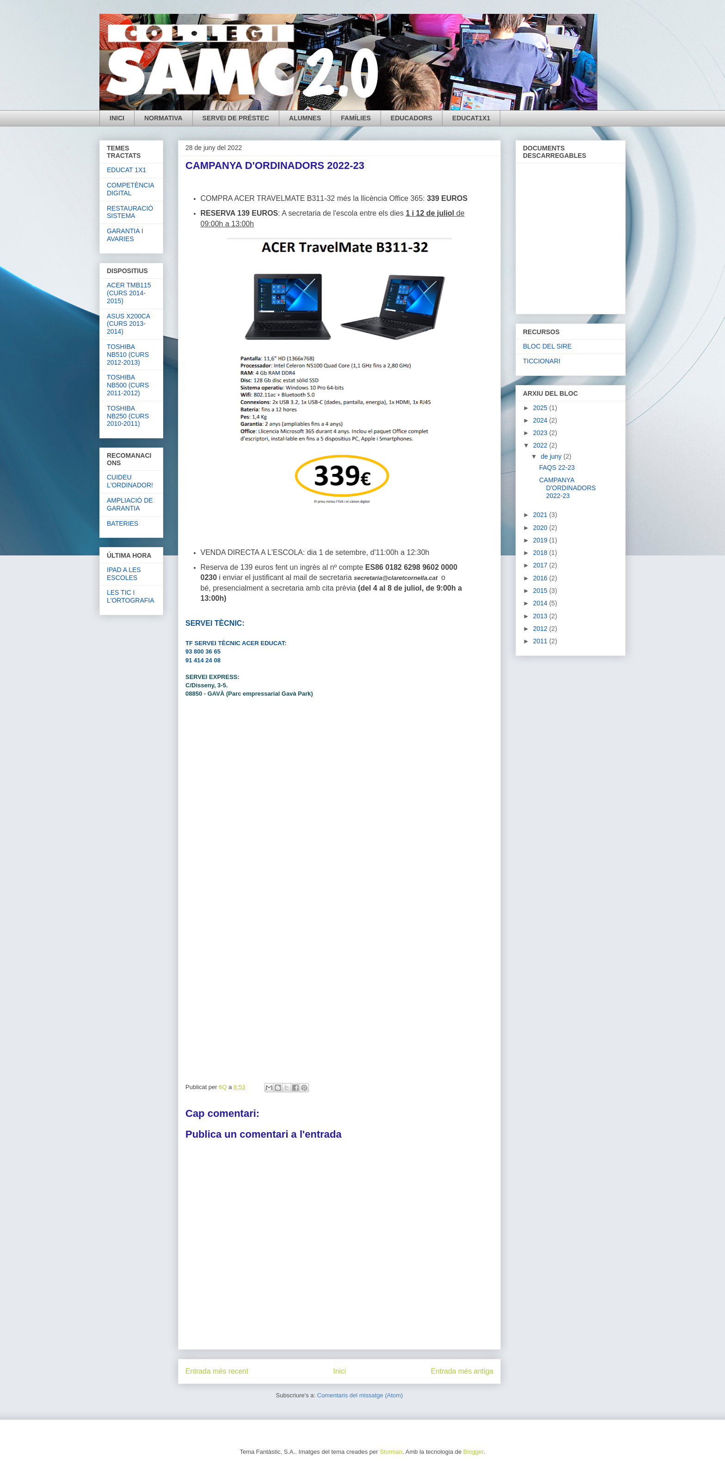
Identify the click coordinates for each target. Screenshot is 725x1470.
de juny (552, 456)
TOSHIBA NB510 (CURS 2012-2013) (128, 354)
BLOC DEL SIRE (547, 346)
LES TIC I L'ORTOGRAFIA (130, 596)
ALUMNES (305, 118)
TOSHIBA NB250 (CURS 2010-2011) (128, 416)
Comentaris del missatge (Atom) (360, 1395)
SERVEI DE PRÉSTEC (236, 118)
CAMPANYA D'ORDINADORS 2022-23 (567, 487)
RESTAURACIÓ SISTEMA (130, 212)
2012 (541, 628)
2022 (541, 445)
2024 (541, 420)
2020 (541, 527)
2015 (541, 590)
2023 (541, 432)
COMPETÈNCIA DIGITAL (130, 189)
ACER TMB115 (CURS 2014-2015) (129, 293)
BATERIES (122, 523)
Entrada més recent (216, 1371)
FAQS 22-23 (557, 467)
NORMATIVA (163, 118)
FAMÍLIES (356, 118)
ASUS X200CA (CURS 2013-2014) (128, 324)
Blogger (473, 1451)
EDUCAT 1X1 (126, 170)
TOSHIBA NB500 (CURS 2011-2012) (128, 385)
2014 (541, 603)
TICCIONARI (541, 361)
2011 (541, 641)
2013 (541, 616)
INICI (117, 118)
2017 (541, 565)
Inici (339, 1371)
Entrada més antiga (462, 1371)
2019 (541, 540)
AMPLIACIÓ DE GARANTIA (130, 504)
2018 (541, 552)
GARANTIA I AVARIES (125, 235)
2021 (541, 514)
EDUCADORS (411, 118)
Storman (391, 1451)
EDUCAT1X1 (471, 118)
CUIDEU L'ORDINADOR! (130, 481)
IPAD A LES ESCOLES (124, 573)
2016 (541, 578)
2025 (541, 407)
